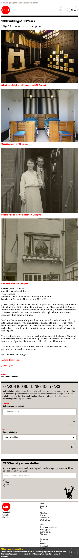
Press (42, 524)
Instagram (44, 539)
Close (73, 552)
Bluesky (43, 543)
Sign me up (6, 483)
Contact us (44, 517)
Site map (43, 534)
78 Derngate (7, 365)
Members (64, 10)
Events (42, 508)
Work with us (45, 520)
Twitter (14, 376)
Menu (73, 10)
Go (72, 447)
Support (43, 506)
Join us (43, 515)
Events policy (45, 532)
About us (43, 513)
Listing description (10, 359)
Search (72, 421)
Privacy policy (45, 529)
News (42, 503)
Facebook (5, 376)
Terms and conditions (48, 527)
